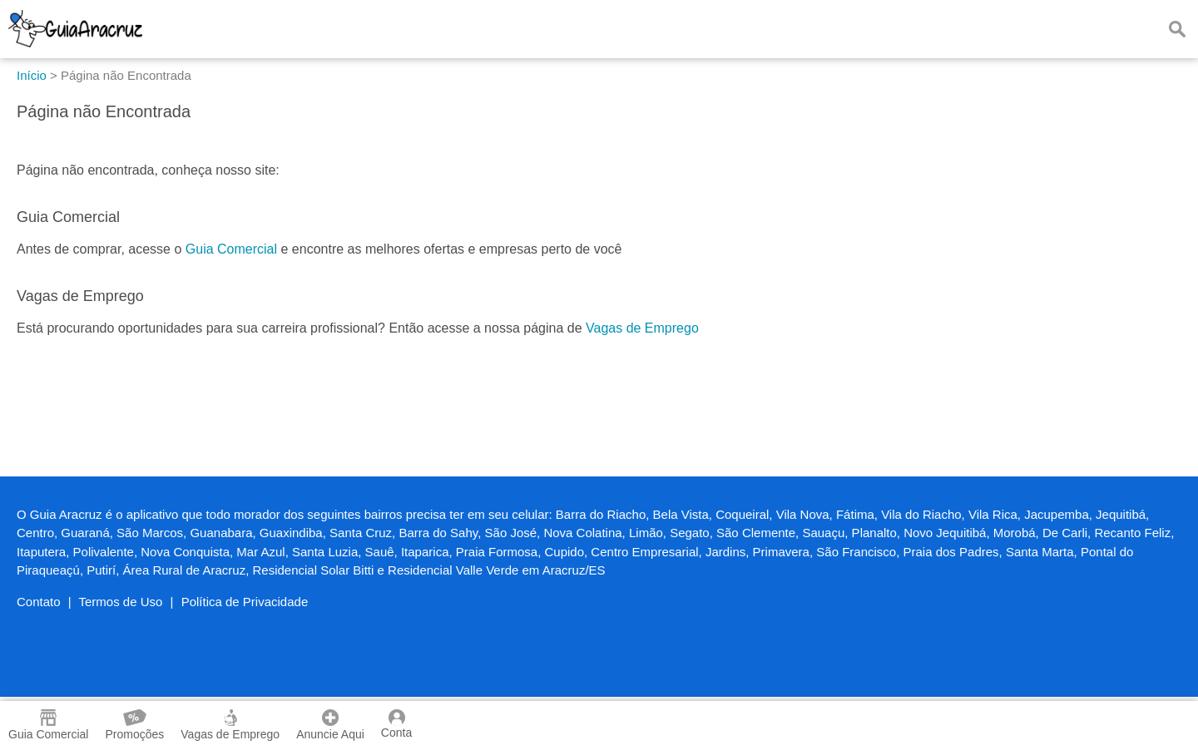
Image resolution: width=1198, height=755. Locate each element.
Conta (396, 724)
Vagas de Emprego (642, 328)
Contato (39, 602)
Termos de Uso (121, 602)
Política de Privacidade (245, 602)
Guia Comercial (231, 249)
